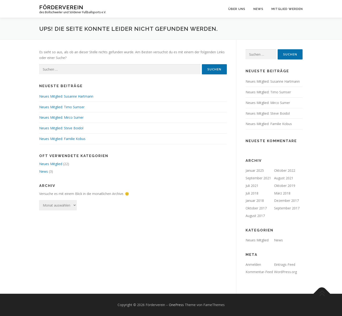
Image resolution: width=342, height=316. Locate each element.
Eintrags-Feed (284, 264)
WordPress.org (285, 272)
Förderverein (61, 7)
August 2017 (255, 215)
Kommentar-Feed (259, 272)
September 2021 (258, 178)
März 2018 (282, 193)
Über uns (236, 9)
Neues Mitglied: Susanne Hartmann (66, 96)
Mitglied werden (287, 9)
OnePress (176, 304)
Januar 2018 (255, 200)
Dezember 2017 (286, 200)
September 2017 (286, 208)
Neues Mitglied (50, 164)
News (258, 9)
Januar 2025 (255, 170)
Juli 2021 (252, 185)
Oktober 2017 (256, 208)
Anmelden (253, 264)
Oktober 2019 (284, 185)
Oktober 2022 (284, 170)
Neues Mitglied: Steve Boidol (61, 128)
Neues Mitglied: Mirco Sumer (61, 117)
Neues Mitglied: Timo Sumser (62, 107)
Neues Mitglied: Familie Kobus (62, 138)
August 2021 (283, 178)
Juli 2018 (252, 193)
